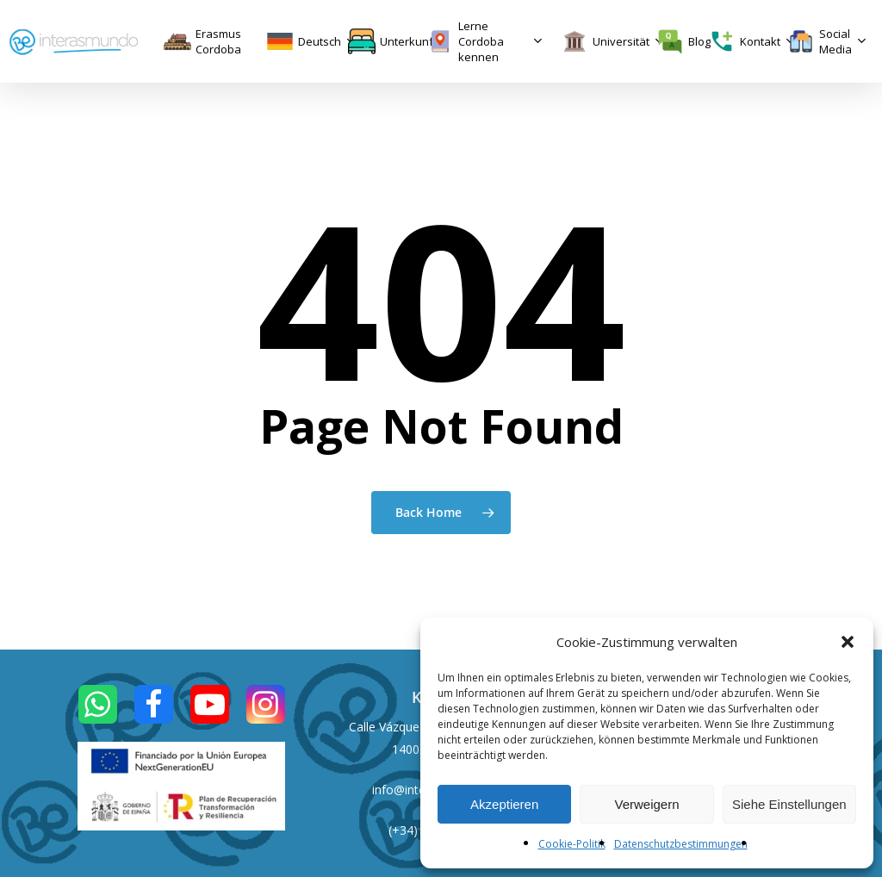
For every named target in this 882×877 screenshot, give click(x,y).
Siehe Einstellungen (789, 804)
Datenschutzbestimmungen (681, 844)
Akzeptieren (504, 804)
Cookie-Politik (572, 844)
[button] (847, 641)
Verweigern (646, 804)
